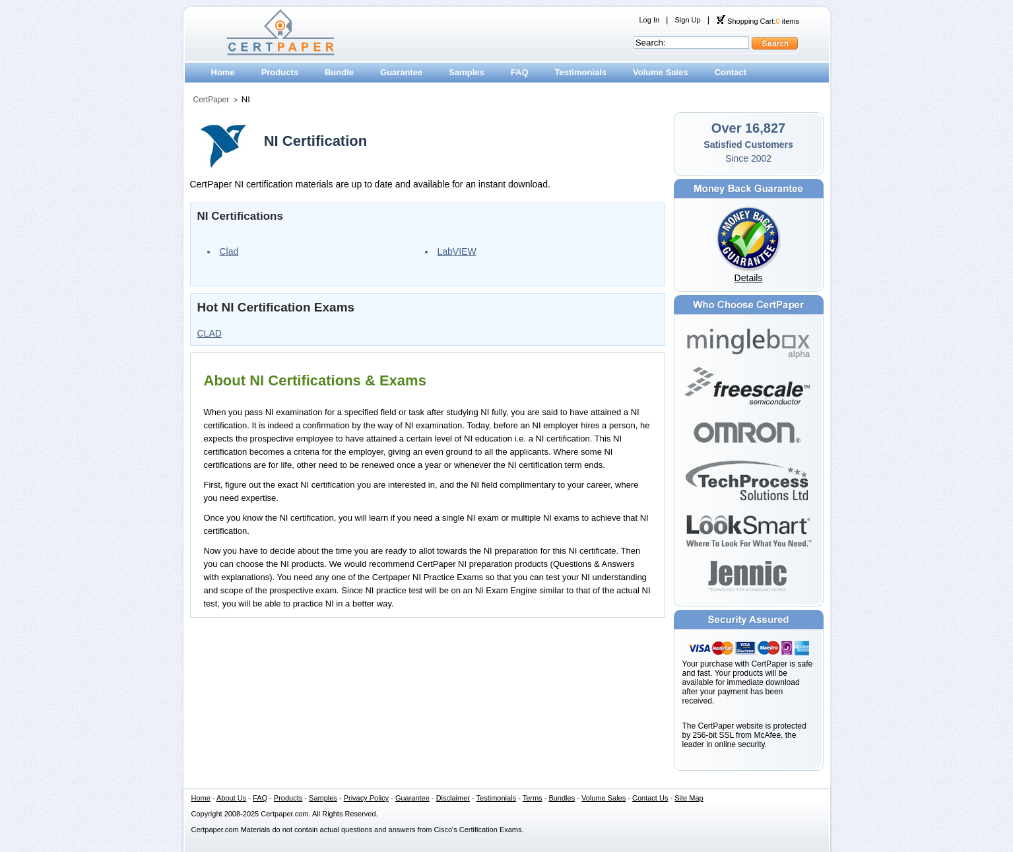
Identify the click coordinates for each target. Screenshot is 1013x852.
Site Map (688, 798)
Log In (649, 20)
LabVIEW (457, 251)
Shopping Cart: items (757, 21)
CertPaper (211, 99)
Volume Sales (660, 72)
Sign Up (687, 20)
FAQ (520, 72)
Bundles (561, 798)
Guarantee (401, 72)
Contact (730, 72)
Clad (229, 251)
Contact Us (650, 798)
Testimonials (581, 72)
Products (279, 72)
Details (749, 278)
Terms (532, 798)
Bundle (339, 72)
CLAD (209, 333)
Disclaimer (453, 798)
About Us (231, 798)
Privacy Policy (366, 798)
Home (223, 72)
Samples (466, 72)
